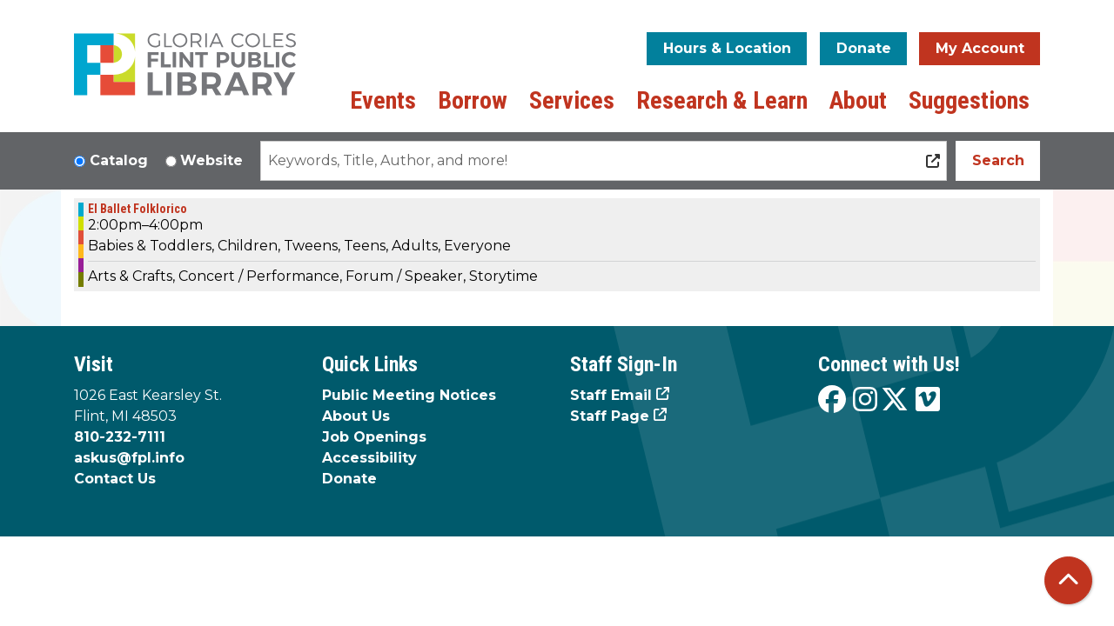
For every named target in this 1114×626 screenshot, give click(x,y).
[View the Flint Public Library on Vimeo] (928, 400)
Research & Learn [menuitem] (722, 100)
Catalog (119, 160)
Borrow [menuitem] (472, 100)
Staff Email (611, 395)
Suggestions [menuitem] (969, 100)
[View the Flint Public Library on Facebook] (832, 400)
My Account (980, 48)
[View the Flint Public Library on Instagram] (865, 400)
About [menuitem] (858, 100)
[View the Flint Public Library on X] (895, 400)
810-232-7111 (119, 437)
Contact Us (115, 478)
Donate (863, 48)
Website (211, 160)
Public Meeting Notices (409, 395)
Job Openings (374, 437)
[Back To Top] (1068, 580)
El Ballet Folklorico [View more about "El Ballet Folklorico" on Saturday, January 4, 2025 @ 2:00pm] (137, 209)
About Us (356, 416)
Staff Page (609, 416)
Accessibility (369, 458)
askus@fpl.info (129, 458)
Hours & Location (727, 48)
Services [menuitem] (571, 100)
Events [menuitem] (383, 100)
